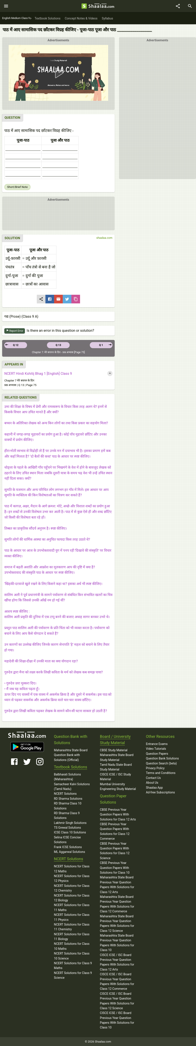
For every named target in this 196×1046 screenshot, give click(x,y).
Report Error (14, 331)
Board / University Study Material (115, 739)
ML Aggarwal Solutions (69, 852)
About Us (152, 782)
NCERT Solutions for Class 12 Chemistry (71, 888)
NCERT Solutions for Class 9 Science (73, 975)
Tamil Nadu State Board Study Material (116, 767)
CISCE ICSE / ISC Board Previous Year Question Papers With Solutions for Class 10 (117, 1020)
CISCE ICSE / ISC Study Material (115, 777)
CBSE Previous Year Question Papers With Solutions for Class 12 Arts (118, 814)
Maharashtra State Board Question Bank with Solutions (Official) (70, 755)
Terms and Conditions (160, 773)
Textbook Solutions (70, 767)
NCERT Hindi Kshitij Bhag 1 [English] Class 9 (38, 374)
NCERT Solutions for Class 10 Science (71, 956)
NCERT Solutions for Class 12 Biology (71, 898)
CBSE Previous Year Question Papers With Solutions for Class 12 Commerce (115, 831)
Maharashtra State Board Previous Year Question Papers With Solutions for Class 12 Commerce (117, 904)
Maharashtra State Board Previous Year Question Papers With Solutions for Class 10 (117, 943)
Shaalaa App (154, 787)
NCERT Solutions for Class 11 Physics (71, 917)
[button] (58, 73)
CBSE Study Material (113, 750)
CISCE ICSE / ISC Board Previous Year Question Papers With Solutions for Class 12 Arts (117, 962)
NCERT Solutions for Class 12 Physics (71, 878)
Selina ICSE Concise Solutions (67, 840)
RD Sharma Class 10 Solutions (67, 806)
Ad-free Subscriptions (160, 792)
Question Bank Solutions (162, 758)
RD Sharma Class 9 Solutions (67, 815)
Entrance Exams (156, 744)
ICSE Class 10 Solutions (70, 832)
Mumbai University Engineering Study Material (118, 786)
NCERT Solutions (65, 793)
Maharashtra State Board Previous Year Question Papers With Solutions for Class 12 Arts (117, 885)
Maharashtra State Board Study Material (116, 757)
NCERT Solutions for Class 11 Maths (71, 907)
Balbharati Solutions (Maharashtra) (67, 777)
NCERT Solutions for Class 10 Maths (71, 946)
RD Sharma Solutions (68, 798)
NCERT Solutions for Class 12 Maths (71, 869)
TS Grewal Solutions (67, 827)
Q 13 (58, 345)
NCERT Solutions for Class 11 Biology (71, 936)
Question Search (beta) (161, 763)
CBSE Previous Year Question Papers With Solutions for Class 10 (115, 867)
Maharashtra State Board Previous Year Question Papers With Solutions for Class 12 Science (117, 923)
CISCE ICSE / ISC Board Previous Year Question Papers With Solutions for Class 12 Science (117, 1001)
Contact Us (153, 778)
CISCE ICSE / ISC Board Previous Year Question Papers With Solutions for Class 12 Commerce (117, 981)
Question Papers (157, 753)
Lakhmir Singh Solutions (70, 823)
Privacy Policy (155, 768)
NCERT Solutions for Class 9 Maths (73, 965)
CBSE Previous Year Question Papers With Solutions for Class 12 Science (115, 851)
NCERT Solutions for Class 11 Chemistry (71, 927)
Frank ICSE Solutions (68, 847)
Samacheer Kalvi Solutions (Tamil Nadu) (72, 786)
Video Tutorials (156, 748)
